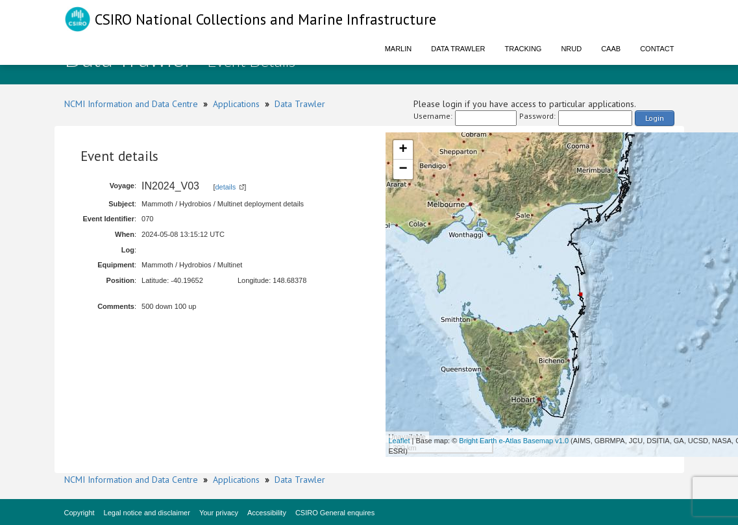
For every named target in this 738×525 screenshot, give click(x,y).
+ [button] (403, 150)
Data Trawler (458, 49)
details (225, 187)
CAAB (611, 49)
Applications (236, 104)
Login (654, 118)
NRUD (571, 49)
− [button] (403, 169)
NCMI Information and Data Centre (131, 104)
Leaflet (399, 441)
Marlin (398, 49)
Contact (657, 49)
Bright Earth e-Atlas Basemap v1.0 (514, 441)
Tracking (523, 49)
